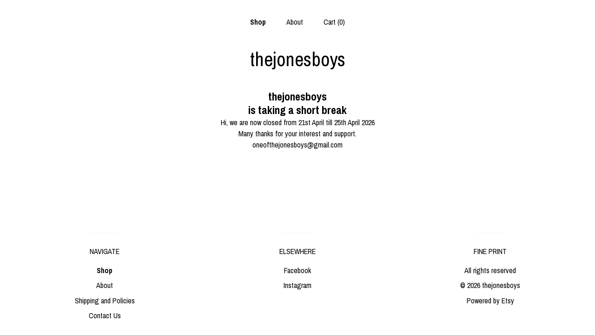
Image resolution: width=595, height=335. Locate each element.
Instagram (297, 285)
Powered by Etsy (490, 300)
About (294, 22)
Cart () (334, 22)
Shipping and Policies (105, 300)
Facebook (297, 270)
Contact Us (105, 315)
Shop (258, 22)
